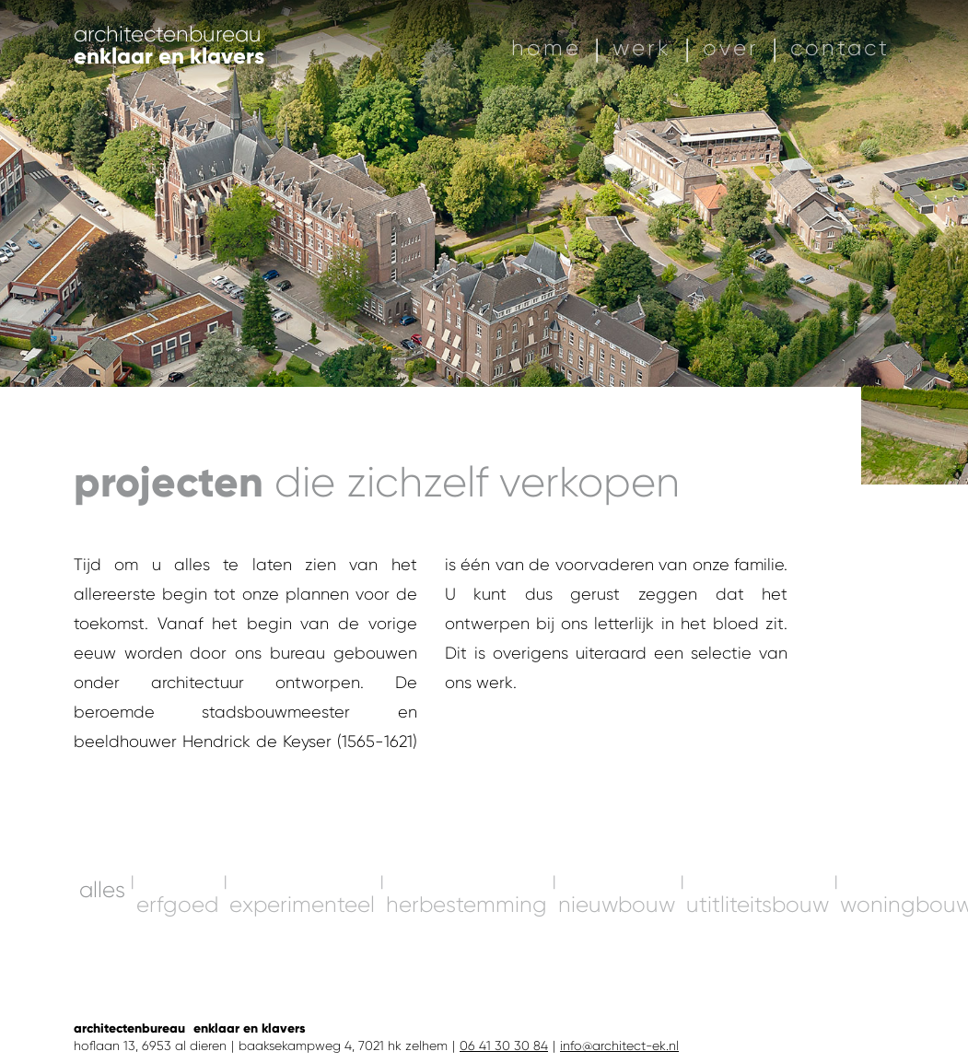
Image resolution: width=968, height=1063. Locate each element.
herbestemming (466, 1006)
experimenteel (302, 1006)
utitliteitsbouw (757, 1006)
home (546, 48)
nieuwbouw (616, 1006)
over (731, 48)
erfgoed (177, 1006)
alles (102, 991)
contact (840, 48)
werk (641, 48)
